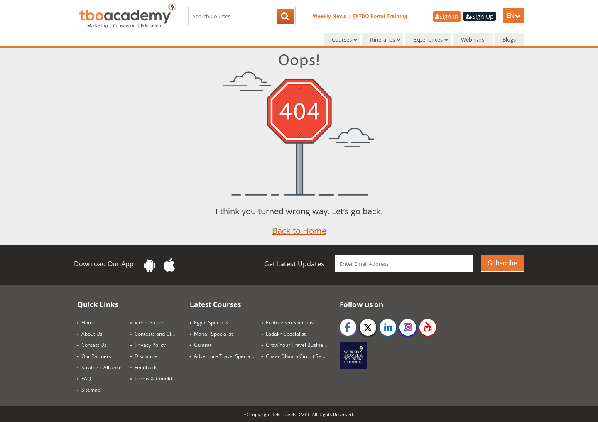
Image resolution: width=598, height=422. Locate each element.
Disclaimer (147, 356)
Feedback (146, 367)
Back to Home (299, 230)
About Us (92, 333)
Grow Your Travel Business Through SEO (299, 344)
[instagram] (407, 327)
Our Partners (96, 356)
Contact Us (94, 344)
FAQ (86, 378)
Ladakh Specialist (286, 333)
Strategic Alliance (101, 367)
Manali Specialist (213, 333)
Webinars (472, 39)
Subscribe (502, 263)
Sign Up (480, 16)
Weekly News (330, 16)
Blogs (509, 39)
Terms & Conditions (157, 378)
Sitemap (90, 389)
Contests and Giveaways (159, 333)
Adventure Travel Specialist (225, 356)
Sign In (446, 16)
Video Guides (150, 322)
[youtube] (427, 327)
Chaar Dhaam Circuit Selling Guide (299, 356)
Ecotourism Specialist (290, 322)
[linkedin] (388, 327)
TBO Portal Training (380, 16)
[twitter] (368, 327)
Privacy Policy (150, 344)
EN (514, 15)
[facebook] (348, 327)
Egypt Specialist (212, 322)
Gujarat (202, 344)
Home (88, 322)
